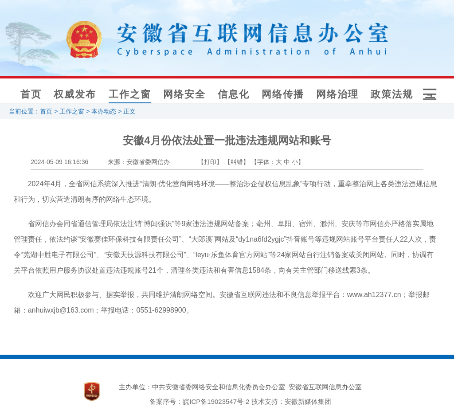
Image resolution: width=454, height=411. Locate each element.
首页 (31, 94)
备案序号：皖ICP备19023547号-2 (199, 401)
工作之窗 (130, 94)
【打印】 (210, 161)
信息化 (234, 94)
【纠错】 (236, 161)
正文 (129, 111)
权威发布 (75, 94)
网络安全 (184, 94)
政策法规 (392, 94)
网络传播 (283, 94)
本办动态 (103, 111)
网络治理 (337, 94)
